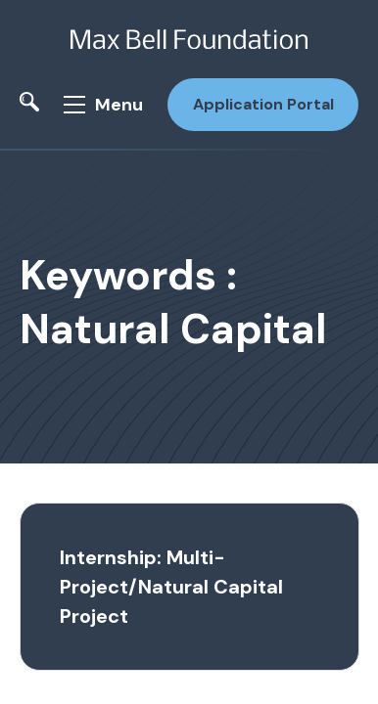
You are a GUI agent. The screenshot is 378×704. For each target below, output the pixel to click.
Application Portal (263, 104)
